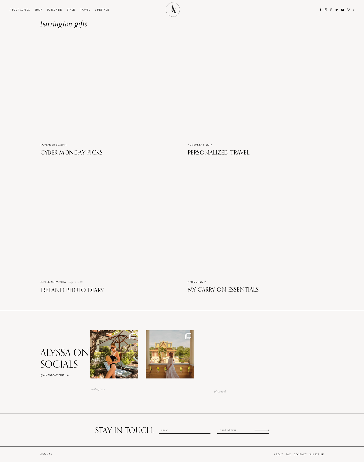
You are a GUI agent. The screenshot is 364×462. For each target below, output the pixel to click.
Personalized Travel (218, 152)
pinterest (220, 391)
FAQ (288, 454)
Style (71, 9)
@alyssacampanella (54, 375)
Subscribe (54, 9)
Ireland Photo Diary (72, 289)
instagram (98, 389)
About (20, 9)
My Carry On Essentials (223, 289)
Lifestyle (102, 9)
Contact (300, 454)
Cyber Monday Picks (71, 152)
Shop (38, 9)
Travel (85, 9)
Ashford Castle (75, 282)
